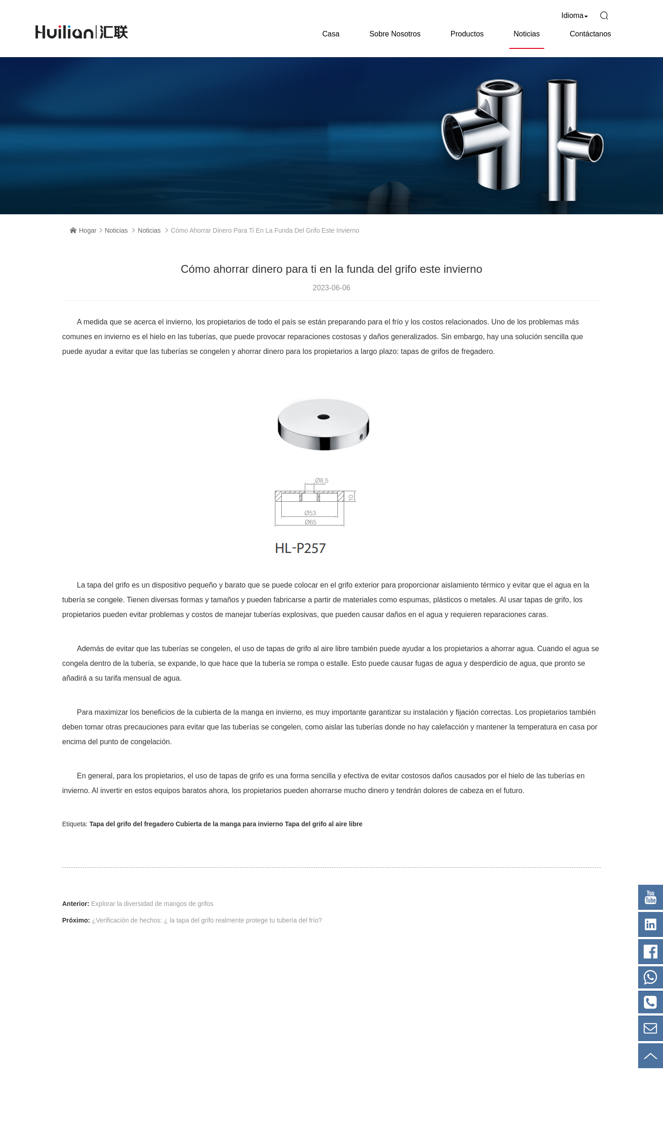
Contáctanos (590, 34)
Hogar (88, 230)
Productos (466, 34)
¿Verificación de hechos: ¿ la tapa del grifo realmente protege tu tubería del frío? (207, 920)
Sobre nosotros (394, 34)
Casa (330, 34)
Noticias (527, 34)
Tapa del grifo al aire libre (324, 824)
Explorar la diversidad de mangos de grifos (152, 903)
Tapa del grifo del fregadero (131, 824)
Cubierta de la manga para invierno (229, 824)
